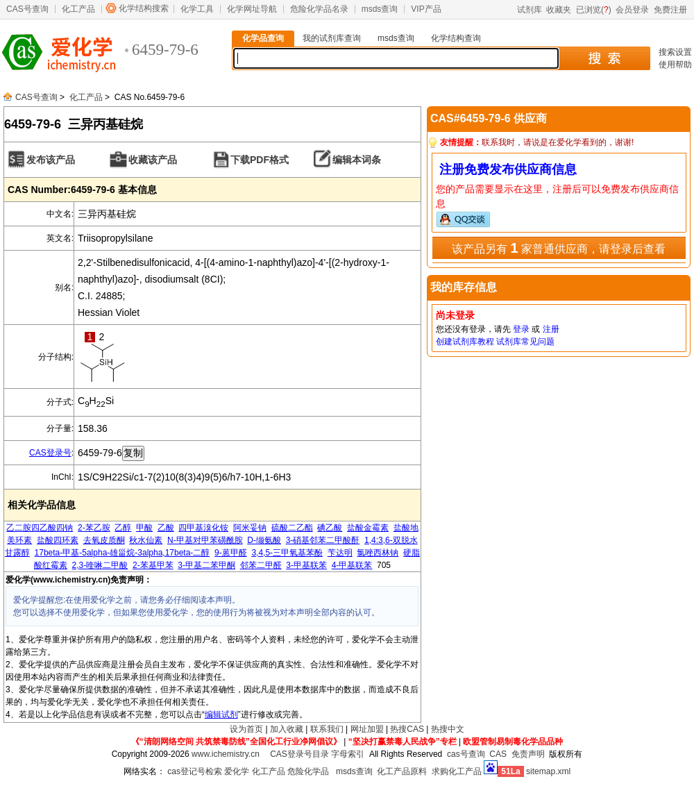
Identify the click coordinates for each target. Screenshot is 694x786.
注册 (551, 329)
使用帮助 (675, 64)
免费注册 (670, 10)
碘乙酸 (329, 528)
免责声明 (528, 754)
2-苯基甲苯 (153, 565)
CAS (498, 754)
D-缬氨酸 (264, 540)
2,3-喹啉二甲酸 (100, 565)
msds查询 (380, 9)
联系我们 (327, 729)
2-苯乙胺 (94, 528)
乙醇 (123, 528)
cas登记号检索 (194, 771)
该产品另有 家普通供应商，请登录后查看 (559, 248)
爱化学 (236, 771)
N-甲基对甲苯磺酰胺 (205, 540)
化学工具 (197, 9)
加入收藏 (286, 729)
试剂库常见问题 (525, 341)
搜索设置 (675, 52)
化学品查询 (263, 38)
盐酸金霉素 (368, 528)
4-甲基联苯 (352, 565)
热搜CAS (407, 729)
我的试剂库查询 (332, 38)
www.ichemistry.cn (226, 754)
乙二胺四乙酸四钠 (39, 528)
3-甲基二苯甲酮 (206, 565)
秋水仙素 (145, 540)
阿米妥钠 (249, 528)
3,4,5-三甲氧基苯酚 (287, 553)
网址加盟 (367, 729)
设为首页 (246, 729)
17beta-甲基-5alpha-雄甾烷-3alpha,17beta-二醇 (122, 553)
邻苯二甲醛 (261, 565)
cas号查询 (466, 754)
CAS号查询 (27, 9)
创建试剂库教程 (465, 341)
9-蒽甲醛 (230, 553)
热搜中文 (447, 729)
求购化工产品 (457, 771)
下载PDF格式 (259, 159)
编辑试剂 (221, 714)
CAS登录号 (50, 453)
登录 (521, 329)
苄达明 (340, 553)
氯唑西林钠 (377, 553)
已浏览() (593, 10)
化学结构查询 (456, 38)
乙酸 (166, 528)
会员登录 (632, 10)
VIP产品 (426, 9)
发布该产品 (50, 159)
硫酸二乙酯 (292, 528)
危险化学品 (308, 771)
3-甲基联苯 (306, 565)
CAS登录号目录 (299, 754)
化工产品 (78, 9)
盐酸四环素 (57, 540)
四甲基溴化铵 (203, 528)
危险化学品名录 (319, 9)
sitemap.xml (548, 771)
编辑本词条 (356, 159)
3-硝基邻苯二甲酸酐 (323, 540)
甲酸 (144, 528)
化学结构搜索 (144, 8)
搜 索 (604, 58)
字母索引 (347, 754)
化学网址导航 (252, 9)
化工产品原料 (402, 771)
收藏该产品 (152, 159)
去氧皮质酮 (104, 540)
